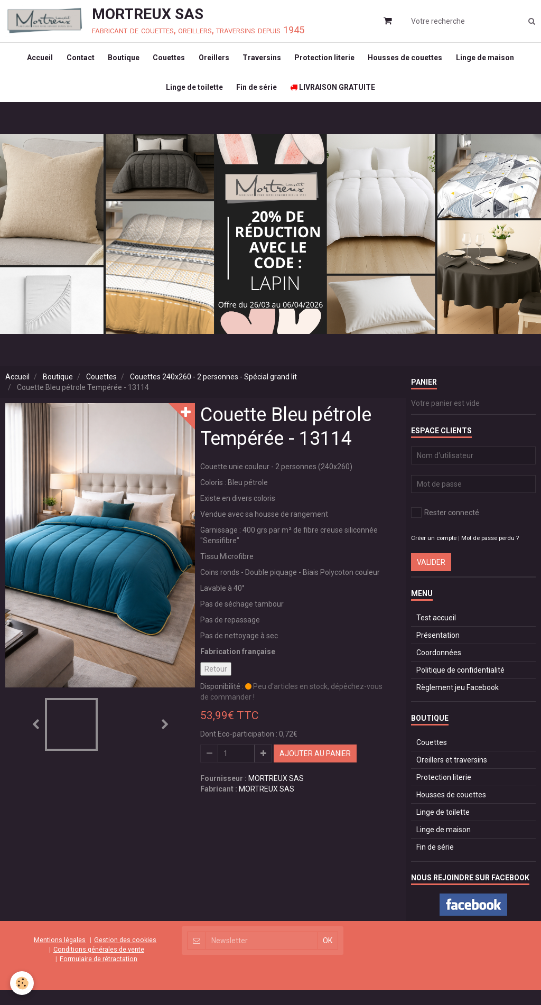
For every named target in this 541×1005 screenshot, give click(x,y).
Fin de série (256, 98)
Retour (215, 684)
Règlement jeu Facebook (457, 702)
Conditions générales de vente (98, 964)
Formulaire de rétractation (98, 974)
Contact (73, 61)
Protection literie (330, 61)
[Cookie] (22, 983)
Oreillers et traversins (451, 774)
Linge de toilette (191, 98)
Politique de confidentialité (460, 685)
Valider (431, 577)
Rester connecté (445, 527)
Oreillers (214, 61)
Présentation (438, 650)
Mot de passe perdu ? (490, 553)
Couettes (167, 61)
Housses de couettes (413, 61)
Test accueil (436, 632)
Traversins (264, 61)
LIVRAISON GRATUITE (335, 98)
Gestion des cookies (125, 955)
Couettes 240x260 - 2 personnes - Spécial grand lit (213, 391)
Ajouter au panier (315, 768)
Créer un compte (433, 553)
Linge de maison (495, 61)
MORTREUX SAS (276, 793)
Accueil (30, 61)
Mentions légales (60, 955)
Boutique (119, 61)
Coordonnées (438, 667)
